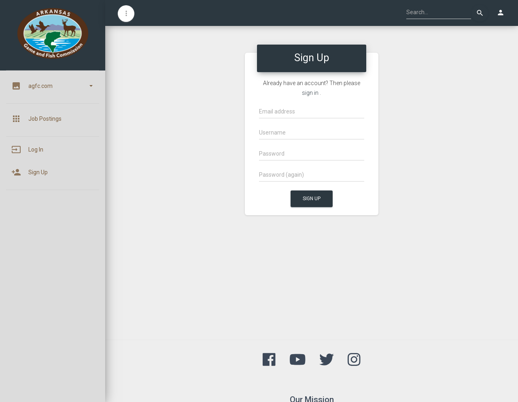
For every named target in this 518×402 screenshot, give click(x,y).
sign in (310, 93)
